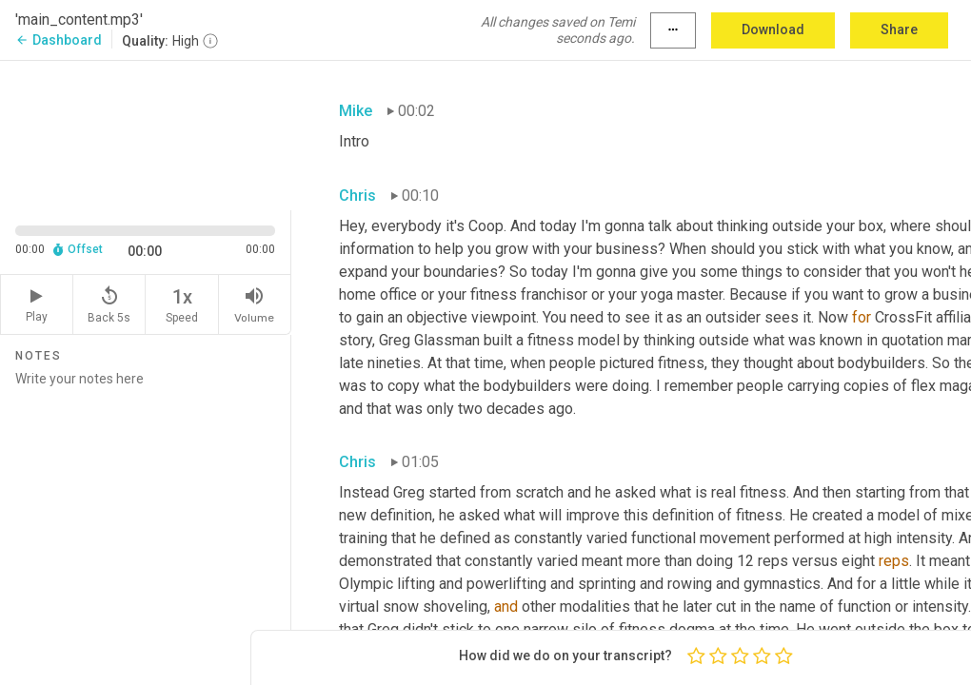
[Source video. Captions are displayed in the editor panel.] (145, 133)
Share (899, 29)
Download (773, 29)
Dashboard (58, 40)
